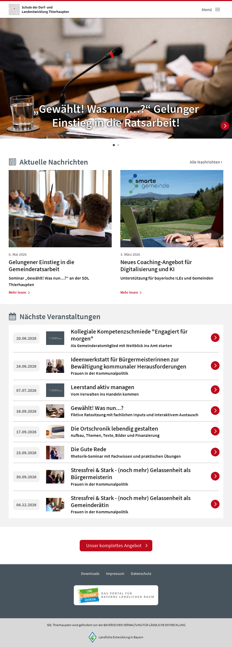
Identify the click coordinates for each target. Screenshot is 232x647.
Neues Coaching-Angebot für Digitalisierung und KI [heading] (156, 265)
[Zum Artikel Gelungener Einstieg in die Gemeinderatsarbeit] (20, 292)
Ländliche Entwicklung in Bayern (121, 637)
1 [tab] (114, 145)
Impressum (115, 573)
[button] (217, 9)
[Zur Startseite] (39, 9)
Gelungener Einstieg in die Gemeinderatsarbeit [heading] (41, 265)
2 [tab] (118, 145)
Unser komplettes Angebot (113, 545)
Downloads (90, 573)
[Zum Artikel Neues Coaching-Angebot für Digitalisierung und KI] (131, 292)
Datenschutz (141, 573)
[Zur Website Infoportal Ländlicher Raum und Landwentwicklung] (116, 595)
